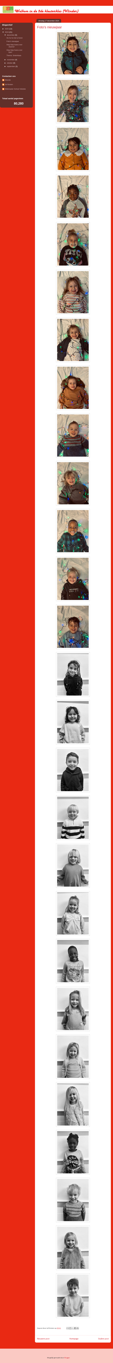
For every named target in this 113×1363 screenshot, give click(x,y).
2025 (7, 29)
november (11, 60)
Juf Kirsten (9, 84)
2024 (7, 32)
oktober (10, 63)
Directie (8, 80)
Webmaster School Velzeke (15, 89)
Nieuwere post (43, 1339)
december (11, 35)
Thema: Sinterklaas (13, 55)
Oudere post (103, 1339)
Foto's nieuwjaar (12, 41)
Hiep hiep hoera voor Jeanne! (14, 46)
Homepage (73, 1339)
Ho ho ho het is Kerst (14, 38)
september (11, 66)
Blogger (67, 1358)
